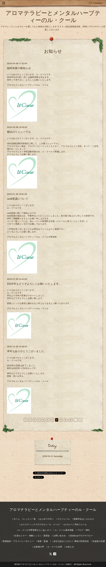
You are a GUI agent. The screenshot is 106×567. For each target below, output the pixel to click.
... (76, 420)
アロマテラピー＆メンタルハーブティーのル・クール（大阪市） (47, 564)
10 (70, 420)
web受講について (17, 198)
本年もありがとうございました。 (27, 351)
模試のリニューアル (19, 131)
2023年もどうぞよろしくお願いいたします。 (34, 283)
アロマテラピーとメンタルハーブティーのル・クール (53, 510)
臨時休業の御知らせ (19, 68)
